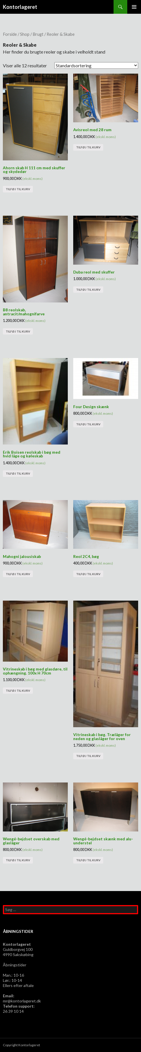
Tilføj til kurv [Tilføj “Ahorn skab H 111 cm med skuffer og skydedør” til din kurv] (18, 189)
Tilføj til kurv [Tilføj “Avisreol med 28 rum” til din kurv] (88, 147)
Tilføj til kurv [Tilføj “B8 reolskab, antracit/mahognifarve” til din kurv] (18, 331)
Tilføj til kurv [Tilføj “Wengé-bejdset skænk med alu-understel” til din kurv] (88, 860)
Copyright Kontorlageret (21, 1045)
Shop (24, 34)
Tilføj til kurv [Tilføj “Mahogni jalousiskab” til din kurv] (18, 574)
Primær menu (134, 7)
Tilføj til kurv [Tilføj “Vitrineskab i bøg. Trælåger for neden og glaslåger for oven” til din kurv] (88, 756)
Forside (10, 34)
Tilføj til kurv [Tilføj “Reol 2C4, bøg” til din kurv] (88, 574)
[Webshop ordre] (96, 65)
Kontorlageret (20, 7)
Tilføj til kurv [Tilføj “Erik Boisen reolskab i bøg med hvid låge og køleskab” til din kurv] (18, 473)
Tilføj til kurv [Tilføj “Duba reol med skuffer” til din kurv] (88, 289)
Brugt (38, 34)
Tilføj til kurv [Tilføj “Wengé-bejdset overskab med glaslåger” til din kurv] (18, 860)
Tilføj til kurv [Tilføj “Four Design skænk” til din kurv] (88, 424)
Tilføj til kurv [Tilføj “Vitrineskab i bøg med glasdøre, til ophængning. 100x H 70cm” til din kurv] (18, 690)
